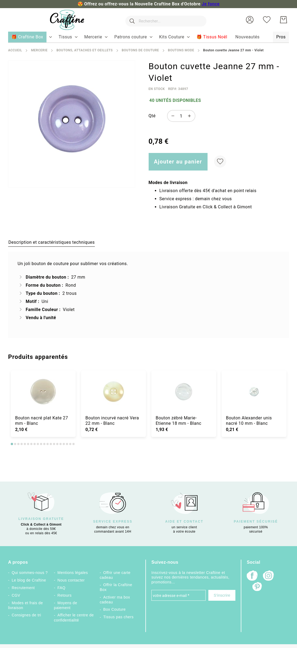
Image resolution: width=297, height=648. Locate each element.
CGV (16, 595)
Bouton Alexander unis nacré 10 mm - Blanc (249, 420)
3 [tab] (18, 444)
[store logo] (64, 19)
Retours (65, 595)
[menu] (148, 37)
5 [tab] (25, 444)
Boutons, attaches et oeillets (84, 50)
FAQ (61, 588)
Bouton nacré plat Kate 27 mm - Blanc (41, 420)
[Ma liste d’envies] (266, 19)
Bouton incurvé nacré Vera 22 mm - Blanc (112, 420)
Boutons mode (181, 50)
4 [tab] (22, 444)
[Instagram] (268, 576)
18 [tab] (67, 444)
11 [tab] (44, 444)
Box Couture (114, 609)
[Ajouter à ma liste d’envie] (220, 161)
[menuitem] (65, 37)
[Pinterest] (257, 587)
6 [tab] (28, 444)
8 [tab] (35, 444)
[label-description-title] (51, 242)
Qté (152, 115)
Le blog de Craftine (29, 580)
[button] (249, 19)
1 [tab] (12, 444)
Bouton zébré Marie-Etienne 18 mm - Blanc (178, 420)
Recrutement (23, 588)
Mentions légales (73, 572)
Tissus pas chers (118, 617)
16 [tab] (60, 444)
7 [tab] (31, 444)
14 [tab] (54, 444)
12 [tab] (47, 444)
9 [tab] (38, 444)
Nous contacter (71, 580)
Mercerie (39, 50)
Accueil (15, 50)
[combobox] (164, 19)
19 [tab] (70, 444)
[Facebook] (252, 576)
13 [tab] (51, 444)
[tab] (51, 242)
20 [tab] (73, 444)
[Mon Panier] (283, 19)
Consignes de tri (26, 615)
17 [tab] (64, 444)
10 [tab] (41, 444)
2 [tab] (15, 444)
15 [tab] (57, 444)
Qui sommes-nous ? (30, 572)
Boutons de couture (140, 50)
